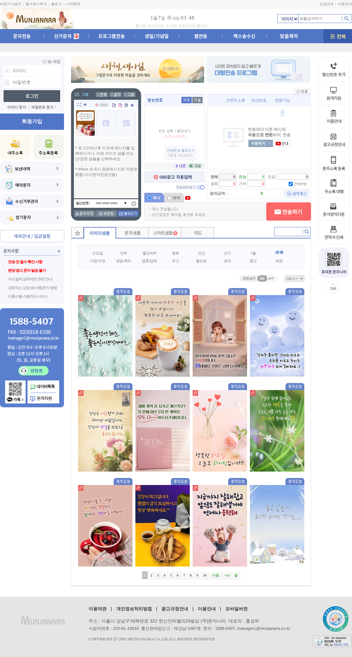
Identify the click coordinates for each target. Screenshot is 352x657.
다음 (215, 575)
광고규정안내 (174, 608)
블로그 (56, 4)
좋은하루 (149, 253)
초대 (227, 261)
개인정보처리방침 (134, 608)
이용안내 (345, 4)
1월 (253, 253)
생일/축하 (123, 261)
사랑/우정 (97, 261)
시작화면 (73, 4)
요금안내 (326, 4)
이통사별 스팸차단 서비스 (28, 296)
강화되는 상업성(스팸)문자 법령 (32, 287)
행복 (175, 253)
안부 (123, 253)
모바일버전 (236, 608)
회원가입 (32, 121)
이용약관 (98, 608)
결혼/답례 (149, 261)
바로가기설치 (10, 4)
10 (204, 575)
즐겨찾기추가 (36, 4)
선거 (227, 253)
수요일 (97, 253)
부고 (175, 261)
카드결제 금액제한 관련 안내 (30, 279)
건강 (201, 253)
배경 (279, 261)
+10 (226, 575)
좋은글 (201, 261)
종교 (253, 261)
